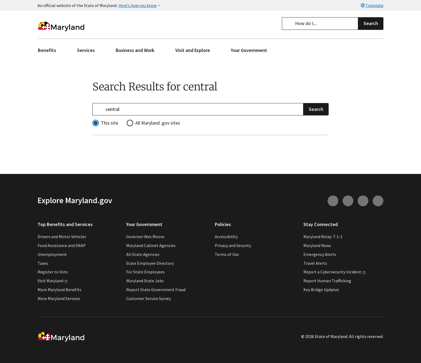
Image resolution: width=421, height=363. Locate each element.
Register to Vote (53, 272)
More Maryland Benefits (59, 289)
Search (371, 23)
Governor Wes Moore (145, 236)
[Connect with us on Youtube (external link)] (348, 200)
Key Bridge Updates (321, 289)
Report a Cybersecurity (334, 272)
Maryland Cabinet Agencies (151, 245)
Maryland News (317, 245)
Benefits (47, 50)
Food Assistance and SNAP (62, 245)
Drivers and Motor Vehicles (62, 236)
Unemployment (52, 254)
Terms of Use (227, 254)
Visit (53, 281)
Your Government (249, 50)
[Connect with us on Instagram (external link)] (333, 200)
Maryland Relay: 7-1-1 (323, 236)
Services (86, 50)
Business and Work (135, 50)
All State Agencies (142, 254)
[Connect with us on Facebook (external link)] (363, 200)
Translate (371, 5)
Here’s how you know (140, 5)
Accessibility (226, 236)
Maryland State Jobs (145, 281)
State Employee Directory (150, 263)
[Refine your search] (197, 109)
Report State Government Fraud (156, 289)
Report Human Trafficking (327, 281)
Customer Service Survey (148, 298)
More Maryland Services (59, 298)
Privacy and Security (233, 245)
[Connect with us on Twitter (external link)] (378, 200)
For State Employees (145, 272)
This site (109, 123)
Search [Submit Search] (316, 109)
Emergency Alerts (319, 254)
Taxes (43, 263)
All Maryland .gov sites (157, 123)
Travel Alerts (315, 263)
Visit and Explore (192, 50)
